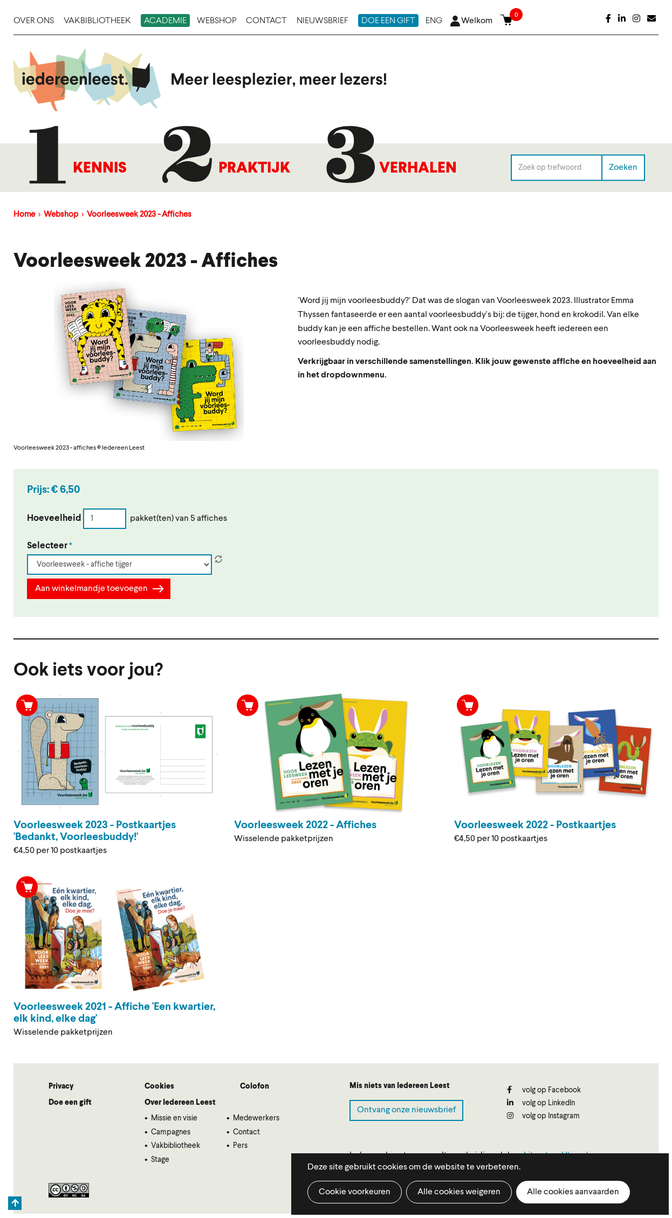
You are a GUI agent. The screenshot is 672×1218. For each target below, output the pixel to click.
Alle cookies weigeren (458, 1192)
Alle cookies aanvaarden (573, 1192)
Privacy (61, 1086)
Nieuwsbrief (322, 21)
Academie (165, 21)
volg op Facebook (544, 1090)
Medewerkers (256, 1118)
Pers (240, 1146)
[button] (148, 361)
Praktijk (254, 168)
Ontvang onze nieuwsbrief (406, 1110)
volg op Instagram (543, 1116)
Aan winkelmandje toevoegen (91, 588)
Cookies (159, 1086)
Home (24, 215)
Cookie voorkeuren (354, 1192)
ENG (434, 21)
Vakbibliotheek (97, 21)
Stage (160, 1160)
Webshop (216, 21)
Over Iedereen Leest (180, 1102)
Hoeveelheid (54, 518)
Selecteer (47, 545)
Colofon (254, 1086)
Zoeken (623, 167)
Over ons (33, 21)
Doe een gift (388, 21)
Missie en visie (174, 1118)
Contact (266, 21)
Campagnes (170, 1132)
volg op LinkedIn (541, 1103)
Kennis (100, 168)
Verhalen (418, 168)
